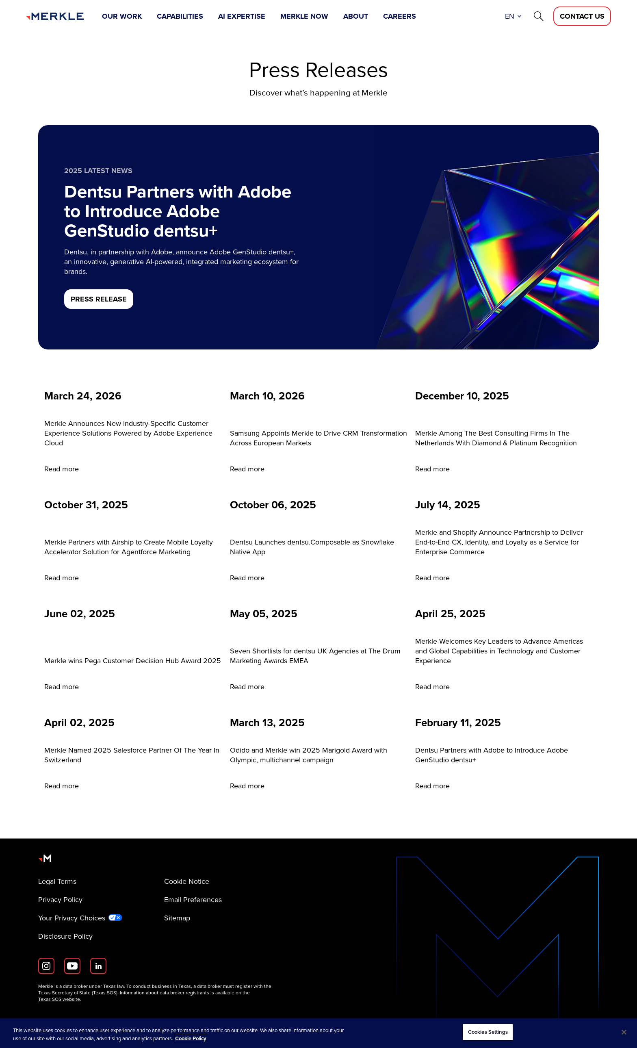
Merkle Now (304, 16)
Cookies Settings (488, 1032)
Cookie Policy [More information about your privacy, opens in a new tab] (190, 1038)
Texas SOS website (59, 999)
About (355, 16)
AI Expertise (241, 16)
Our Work (122, 16)
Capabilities (180, 16)
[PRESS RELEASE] (98, 299)
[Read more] (133, 432)
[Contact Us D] (582, 16)
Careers (399, 16)
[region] (318, 1033)
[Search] (539, 16)
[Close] (624, 1032)
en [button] (509, 16)
